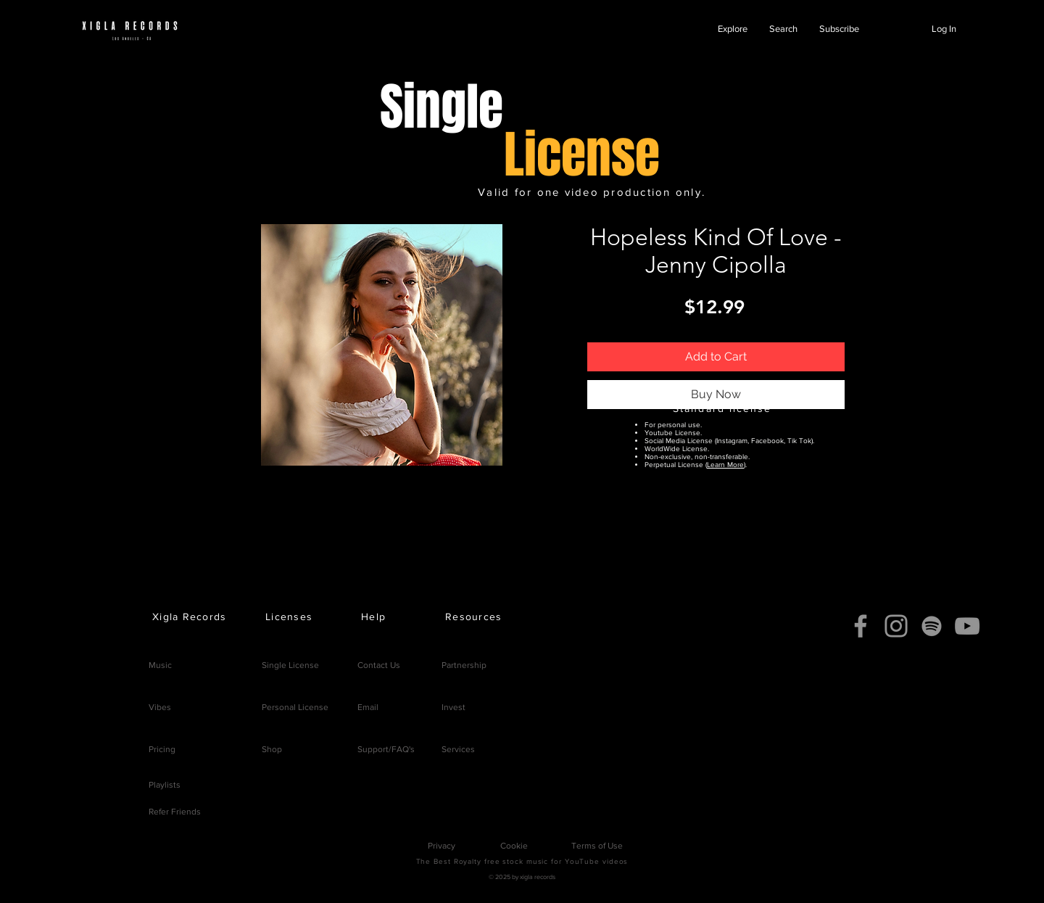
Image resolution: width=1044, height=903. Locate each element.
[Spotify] (931, 626)
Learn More (725, 465)
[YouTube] (967, 626)
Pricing (162, 749)
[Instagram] (896, 626)
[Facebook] (860, 626)
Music (160, 665)
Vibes (160, 707)
